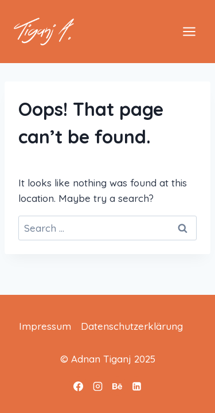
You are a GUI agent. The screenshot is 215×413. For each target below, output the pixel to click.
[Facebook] (78, 386)
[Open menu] (189, 31)
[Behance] (117, 386)
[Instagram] (98, 386)
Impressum (45, 326)
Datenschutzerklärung (132, 326)
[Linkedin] (137, 386)
